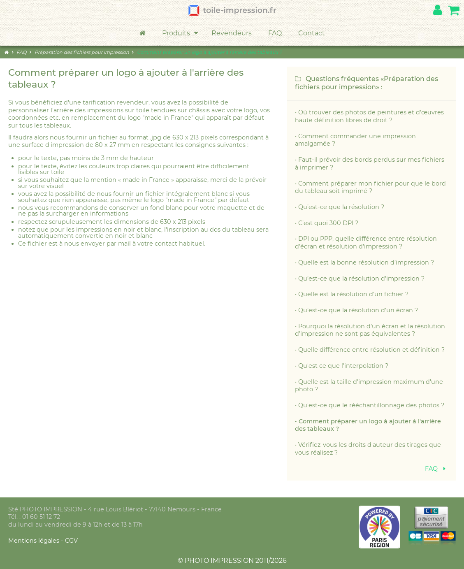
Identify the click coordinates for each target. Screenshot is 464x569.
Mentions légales (34, 540)
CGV (71, 540)
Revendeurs (231, 33)
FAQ (275, 33)
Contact (311, 33)
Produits (180, 33)
